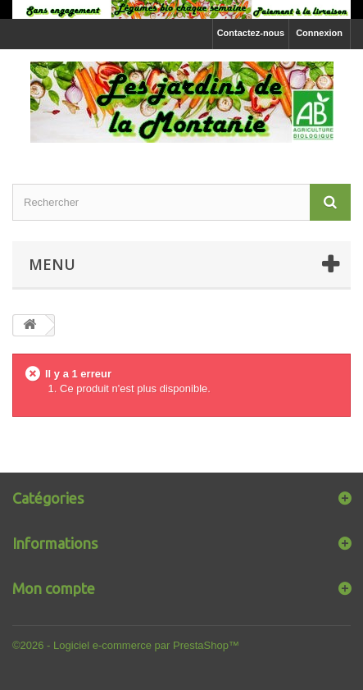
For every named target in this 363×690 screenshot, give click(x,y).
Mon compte (53, 588)
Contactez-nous (251, 33)
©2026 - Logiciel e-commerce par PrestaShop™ (125, 645)
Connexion (319, 33)
